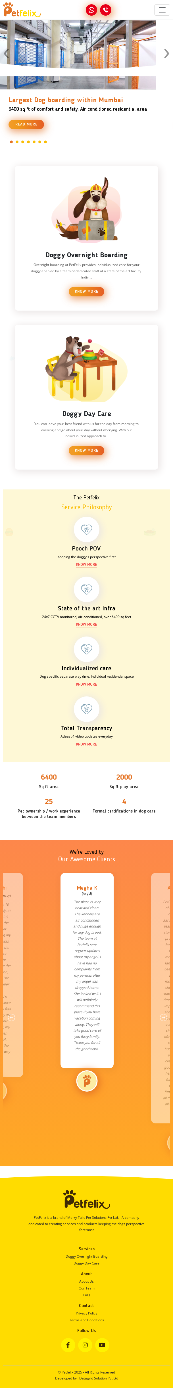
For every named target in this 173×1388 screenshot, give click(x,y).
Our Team (87, 1288)
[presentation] (6, 51)
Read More (26, 124)
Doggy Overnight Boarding (87, 1256)
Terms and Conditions (86, 1320)
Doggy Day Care (86, 1263)
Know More (86, 292)
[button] (11, 142)
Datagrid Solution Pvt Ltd (98, 1378)
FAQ (86, 1295)
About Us (86, 1281)
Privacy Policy (86, 1313)
